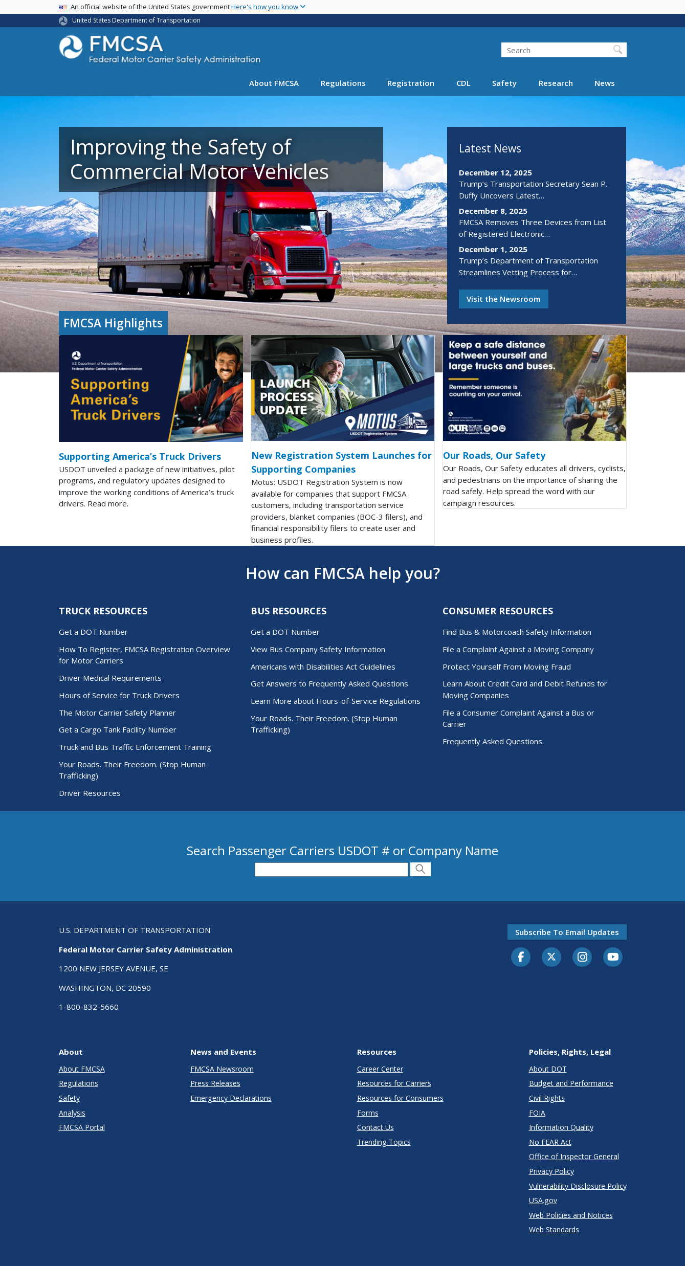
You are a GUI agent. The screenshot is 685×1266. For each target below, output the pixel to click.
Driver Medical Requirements (110, 678)
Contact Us (375, 1127)
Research (556, 83)
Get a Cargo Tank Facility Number (117, 729)
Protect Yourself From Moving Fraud (507, 666)
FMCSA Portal (82, 1127)
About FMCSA (274, 83)
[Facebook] (521, 957)
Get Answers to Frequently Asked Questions (329, 683)
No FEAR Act (550, 1142)
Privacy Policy (551, 1171)
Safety (504, 83)
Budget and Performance (571, 1083)
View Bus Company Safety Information (318, 649)
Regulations (343, 83)
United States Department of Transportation (136, 20)
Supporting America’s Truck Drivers (140, 456)
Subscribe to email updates (567, 932)
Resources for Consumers (400, 1098)
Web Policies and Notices (571, 1215)
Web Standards (554, 1229)
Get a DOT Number (93, 632)
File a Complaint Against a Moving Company (518, 649)
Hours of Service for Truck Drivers (119, 695)
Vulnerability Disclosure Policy (578, 1186)
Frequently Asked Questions (492, 741)
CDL (463, 83)
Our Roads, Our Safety (494, 455)
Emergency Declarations (231, 1098)
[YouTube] (613, 957)
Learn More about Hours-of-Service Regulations (336, 701)
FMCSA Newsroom (222, 1069)
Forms (368, 1113)
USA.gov (543, 1200)
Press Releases (215, 1083)
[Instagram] (582, 958)
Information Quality (561, 1127)
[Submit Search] (420, 869)
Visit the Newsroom (504, 299)
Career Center (380, 1069)
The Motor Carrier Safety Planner (117, 712)
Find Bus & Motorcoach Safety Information (517, 632)
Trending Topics (384, 1142)
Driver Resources (90, 793)
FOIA (537, 1113)
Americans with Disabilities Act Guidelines (323, 666)
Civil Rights (547, 1098)
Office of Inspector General (574, 1156)
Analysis (72, 1113)
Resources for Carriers (394, 1083)
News (604, 83)
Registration (410, 83)
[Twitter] (551, 957)
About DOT (548, 1069)
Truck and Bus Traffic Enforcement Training (135, 747)
